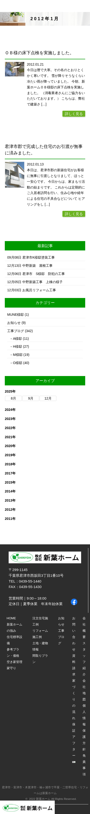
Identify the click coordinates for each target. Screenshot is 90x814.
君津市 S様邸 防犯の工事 (43, 274)
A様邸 (17, 338)
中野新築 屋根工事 (37, 265)
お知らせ (14, 323)
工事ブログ (15, 331)
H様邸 (17, 346)
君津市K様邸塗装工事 (38, 257)
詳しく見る (74, 114)
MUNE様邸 (15, 314)
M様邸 (18, 355)
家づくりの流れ (73, 699)
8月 (13, 398)
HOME (11, 618)
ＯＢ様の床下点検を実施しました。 (39, 52)
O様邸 (17, 363)
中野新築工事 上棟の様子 (42, 282)
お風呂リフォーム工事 (39, 290)
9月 (30, 398)
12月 (48, 398)
